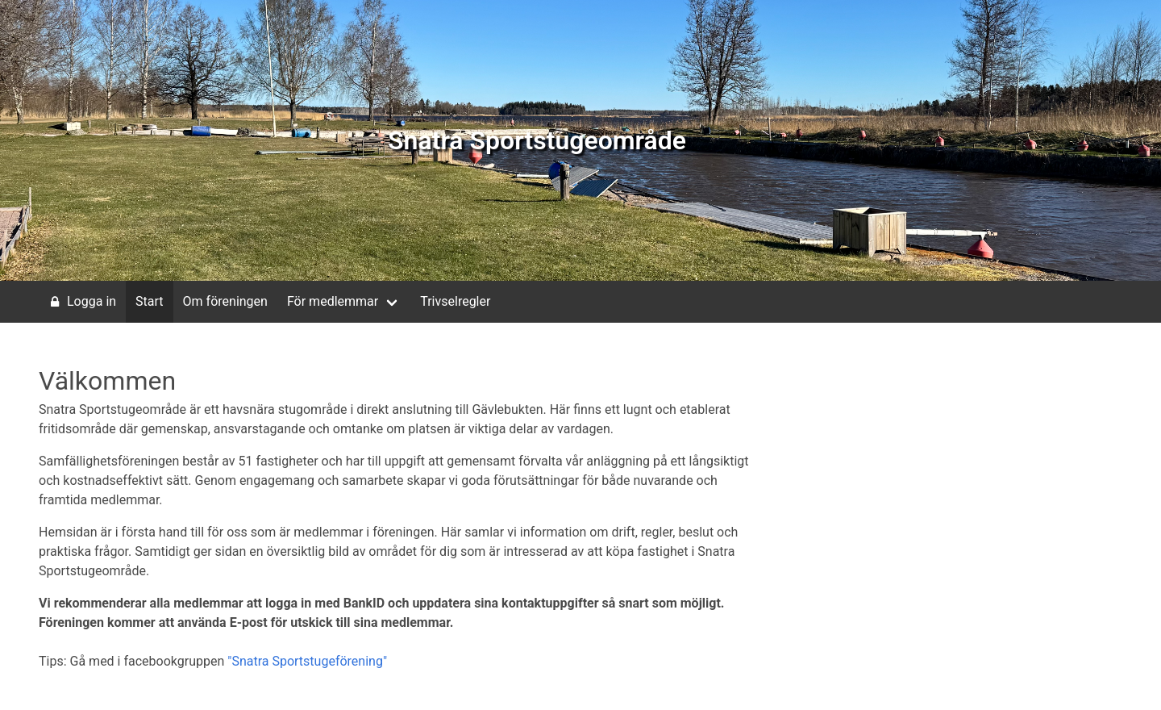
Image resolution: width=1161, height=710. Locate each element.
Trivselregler (455, 301)
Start (149, 301)
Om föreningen (225, 301)
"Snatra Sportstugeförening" (307, 661)
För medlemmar (332, 301)
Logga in (80, 301)
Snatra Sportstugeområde (537, 140)
